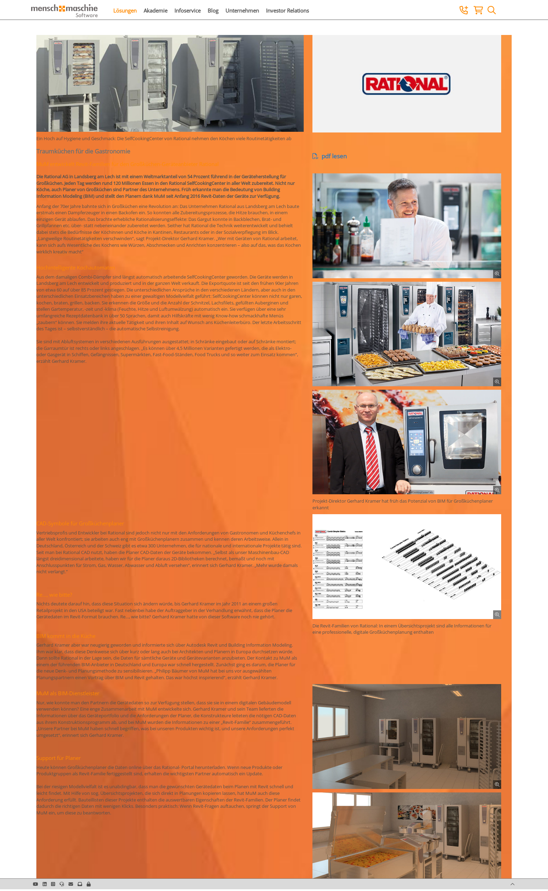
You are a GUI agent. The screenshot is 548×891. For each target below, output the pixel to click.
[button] (89, 884)
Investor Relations (287, 10)
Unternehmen (242, 10)
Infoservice (187, 10)
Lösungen (125, 10)
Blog (213, 10)
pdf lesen (329, 156)
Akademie (155, 10)
